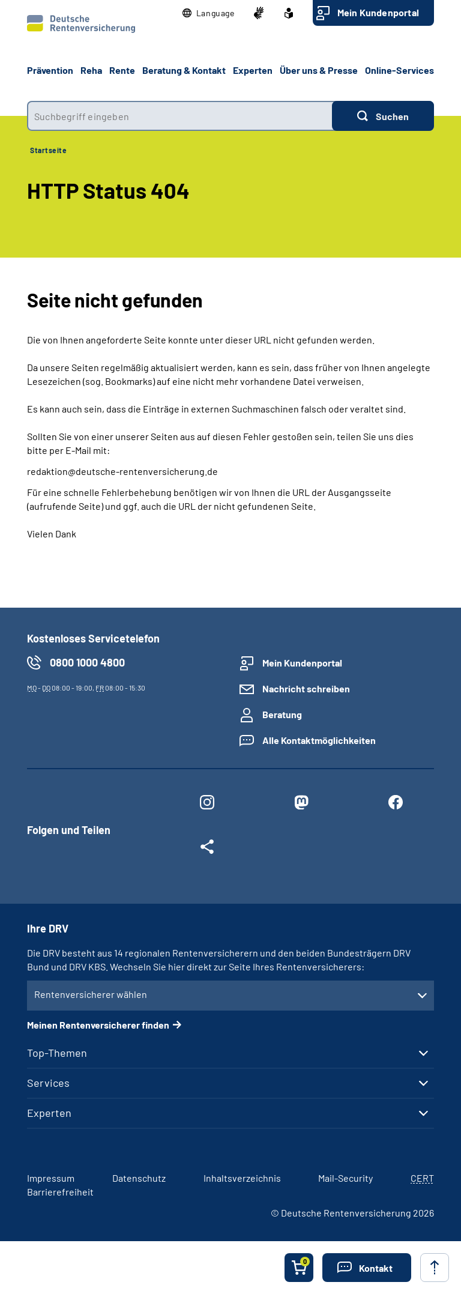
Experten (49, 1112)
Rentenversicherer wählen (90, 994)
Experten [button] (253, 70)
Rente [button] (122, 70)
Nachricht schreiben (306, 688)
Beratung (282, 714)
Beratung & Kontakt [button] (184, 70)
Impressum (50, 1178)
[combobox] (179, 116)
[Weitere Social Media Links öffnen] (207, 849)
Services (48, 1082)
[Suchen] (383, 116)
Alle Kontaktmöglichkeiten (319, 740)
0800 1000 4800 (87, 662)
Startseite (48, 150)
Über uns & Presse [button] (319, 70)
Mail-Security (345, 1178)
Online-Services (399, 70)
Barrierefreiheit (60, 1191)
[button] (208, 13)
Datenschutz (139, 1178)
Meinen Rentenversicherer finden (98, 1024)
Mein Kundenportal (378, 12)
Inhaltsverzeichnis (242, 1178)
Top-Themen (57, 1052)
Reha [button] (91, 70)
